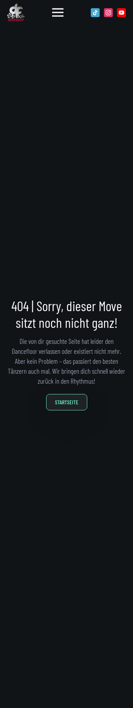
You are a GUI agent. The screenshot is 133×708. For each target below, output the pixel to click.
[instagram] (108, 12)
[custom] (95, 12)
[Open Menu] (57, 12)
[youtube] (121, 12)
